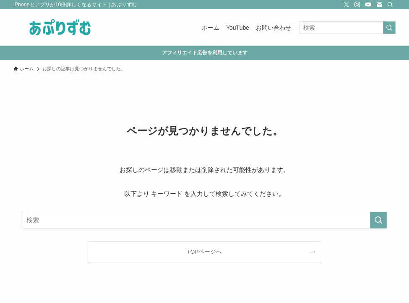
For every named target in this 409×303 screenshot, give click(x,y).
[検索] (390, 4)
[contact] (379, 4)
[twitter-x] (346, 4)
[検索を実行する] (389, 27)
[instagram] (357, 4)
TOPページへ (204, 252)
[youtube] (368, 4)
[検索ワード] (348, 27)
